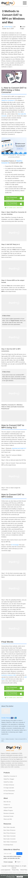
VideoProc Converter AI (8, 100)
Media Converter (10, 739)
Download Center (8, 816)
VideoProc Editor (8, 782)
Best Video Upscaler (9, 827)
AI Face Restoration (9, 790)
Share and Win (8, 819)
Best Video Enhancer (9, 830)
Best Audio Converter (10, 839)
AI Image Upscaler (9, 787)
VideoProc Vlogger (9, 779)
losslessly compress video (8, 675)
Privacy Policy (15, 869)
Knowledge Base (8, 844)
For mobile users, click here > (14, 207)
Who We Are (7, 801)
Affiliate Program (8, 810)
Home (2, 739)
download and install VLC (19, 448)
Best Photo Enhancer (10, 833)
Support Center (8, 807)
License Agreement (5, 869)
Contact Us (7, 804)
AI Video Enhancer (9, 785)
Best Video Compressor (10, 842)
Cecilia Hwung (8, 26)
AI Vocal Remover (9, 793)
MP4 (22, 28)
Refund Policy (23, 869)
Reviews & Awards (9, 813)
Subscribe (19, 853)
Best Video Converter (10, 836)
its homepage (15, 544)
